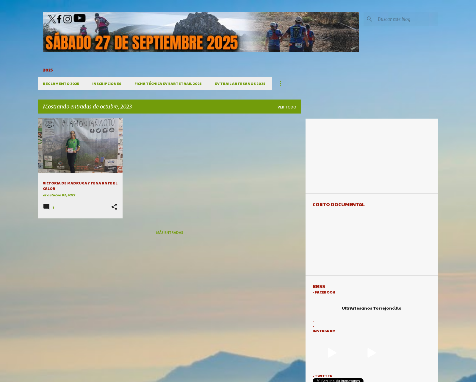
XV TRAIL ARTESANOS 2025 (240, 83)
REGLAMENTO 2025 (61, 83)
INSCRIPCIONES (106, 83)
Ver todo (287, 107)
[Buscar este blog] (406, 19)
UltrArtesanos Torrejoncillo (372, 308)
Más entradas (169, 233)
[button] (114, 207)
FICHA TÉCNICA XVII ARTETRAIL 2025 (168, 83)
